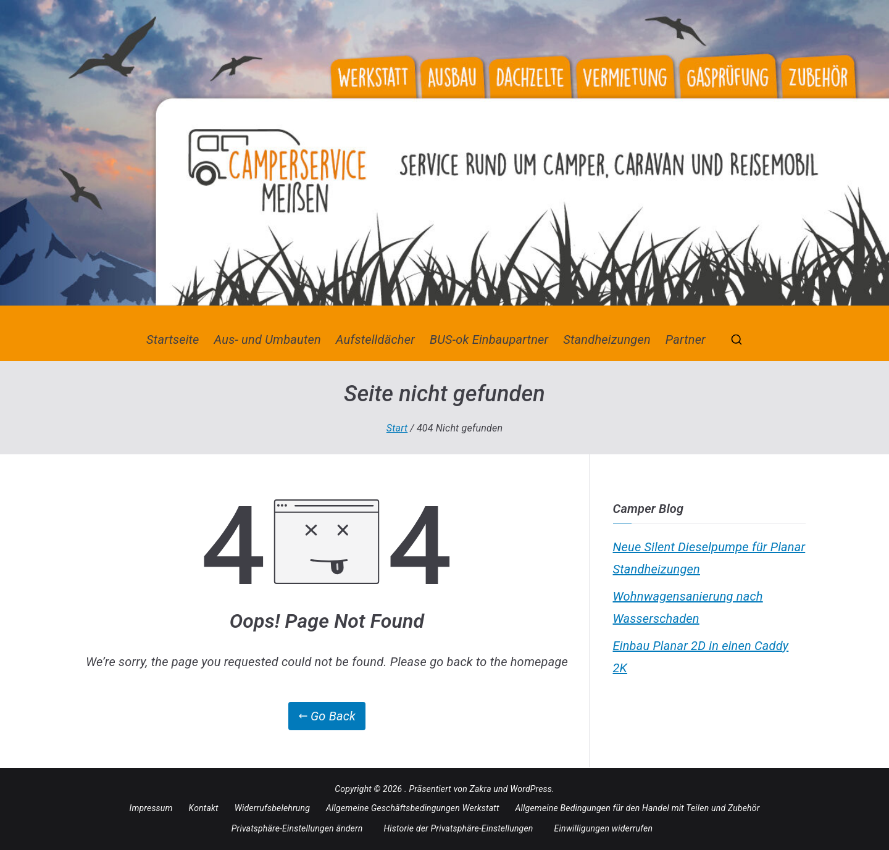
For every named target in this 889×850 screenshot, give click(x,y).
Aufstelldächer (375, 339)
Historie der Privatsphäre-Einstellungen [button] (458, 828)
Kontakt (204, 808)
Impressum (151, 808)
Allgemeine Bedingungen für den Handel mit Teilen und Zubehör (637, 808)
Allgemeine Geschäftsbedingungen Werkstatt (412, 808)
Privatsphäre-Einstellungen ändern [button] (297, 828)
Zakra (480, 789)
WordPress (531, 789)
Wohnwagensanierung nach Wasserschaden (688, 607)
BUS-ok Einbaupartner (489, 339)
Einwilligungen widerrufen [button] (603, 828)
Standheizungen (607, 339)
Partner (686, 339)
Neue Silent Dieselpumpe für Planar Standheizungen (709, 558)
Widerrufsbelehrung (272, 808)
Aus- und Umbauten (267, 339)
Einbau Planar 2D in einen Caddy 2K (701, 656)
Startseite (172, 339)
